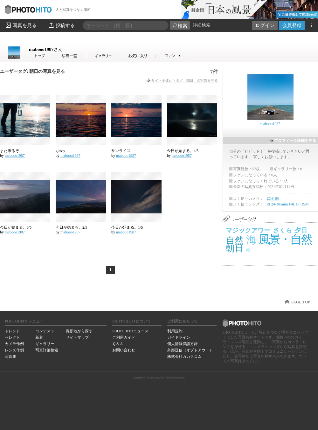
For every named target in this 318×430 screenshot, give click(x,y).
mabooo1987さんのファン (172, 55)
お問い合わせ (123, 350)
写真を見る (21, 25)
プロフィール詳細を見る (295, 140)
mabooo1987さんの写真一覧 (69, 55)
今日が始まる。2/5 (71, 227)
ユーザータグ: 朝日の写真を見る (32, 71)
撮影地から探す (79, 331)
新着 (39, 337)
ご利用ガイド (123, 337)
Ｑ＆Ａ (117, 344)
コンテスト (44, 331)
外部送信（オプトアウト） (190, 350)
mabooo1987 (46, 49)
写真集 (10, 356)
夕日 (300, 230)
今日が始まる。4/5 (182, 151)
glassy (60, 151)
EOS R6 (272, 198)
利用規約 (175, 331)
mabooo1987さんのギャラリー (103, 55)
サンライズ (120, 151)
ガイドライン (178, 337)
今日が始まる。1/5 (127, 227)
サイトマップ (77, 337)
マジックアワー (248, 230)
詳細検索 (202, 25)
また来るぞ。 (11, 151)
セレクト (12, 337)
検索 (179, 25)
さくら (282, 230)
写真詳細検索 (46, 350)
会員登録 (291, 25)
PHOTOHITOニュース (130, 331)
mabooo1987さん (41, 55)
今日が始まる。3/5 (15, 227)
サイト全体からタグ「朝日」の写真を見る (184, 80)
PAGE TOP (300, 302)
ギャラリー (44, 344)
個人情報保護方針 (182, 344)
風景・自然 (285, 239)
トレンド (12, 331)
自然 (235, 240)
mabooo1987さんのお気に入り (138, 55)
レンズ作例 (14, 350)
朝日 (235, 248)
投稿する (61, 25)
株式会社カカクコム (184, 356)
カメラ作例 (14, 344)
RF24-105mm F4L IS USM (287, 204)
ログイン (264, 25)
